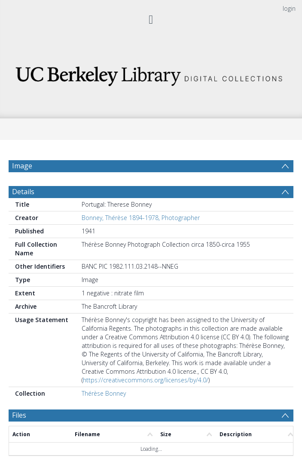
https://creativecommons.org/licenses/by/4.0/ (145, 384)
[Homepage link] (151, 74)
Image (22, 166)
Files (19, 419)
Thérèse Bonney (104, 398)
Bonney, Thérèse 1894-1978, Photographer (141, 222)
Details (23, 196)
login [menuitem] (289, 8)
